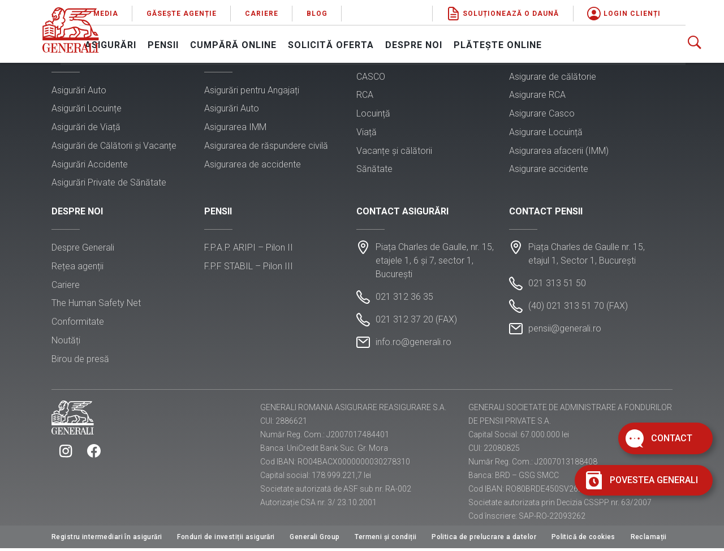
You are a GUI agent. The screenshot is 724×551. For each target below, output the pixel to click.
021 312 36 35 (404, 299)
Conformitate (77, 323)
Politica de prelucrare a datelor (484, 540)
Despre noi (453, 42)
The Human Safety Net (96, 305)
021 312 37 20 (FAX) (416, 321)
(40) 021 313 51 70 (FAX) (578, 308)
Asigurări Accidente (89, 165)
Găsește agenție (221, 11)
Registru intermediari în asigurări (106, 540)
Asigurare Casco (542, 114)
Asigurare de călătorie (552, 77)
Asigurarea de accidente (252, 165)
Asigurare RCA (537, 96)
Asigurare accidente (548, 170)
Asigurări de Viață (85, 127)
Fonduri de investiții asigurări (225, 540)
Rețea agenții (77, 267)
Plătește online (537, 42)
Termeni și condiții (385, 540)
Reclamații (649, 540)
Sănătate (374, 170)
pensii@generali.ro (564, 330)
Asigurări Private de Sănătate (108, 183)
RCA (364, 96)
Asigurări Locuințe (86, 109)
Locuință (373, 114)
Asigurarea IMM (235, 127)
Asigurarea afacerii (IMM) (559, 151)
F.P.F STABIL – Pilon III (248, 267)
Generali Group (314, 540)
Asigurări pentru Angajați (251, 90)
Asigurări (150, 42)
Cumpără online (273, 42)
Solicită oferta (370, 42)
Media (145, 11)
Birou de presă (80, 360)
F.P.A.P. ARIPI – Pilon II (248, 249)
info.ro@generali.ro (413, 344)
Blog (356, 11)
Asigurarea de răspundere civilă (266, 146)
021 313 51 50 (557, 285)
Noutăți (65, 342)
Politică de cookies (583, 540)
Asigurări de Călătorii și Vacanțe (113, 146)
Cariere (301, 11)
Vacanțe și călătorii (394, 151)
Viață (366, 132)
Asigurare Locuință (546, 132)
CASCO (370, 77)
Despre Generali (82, 249)
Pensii (202, 42)
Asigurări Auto (78, 90)
